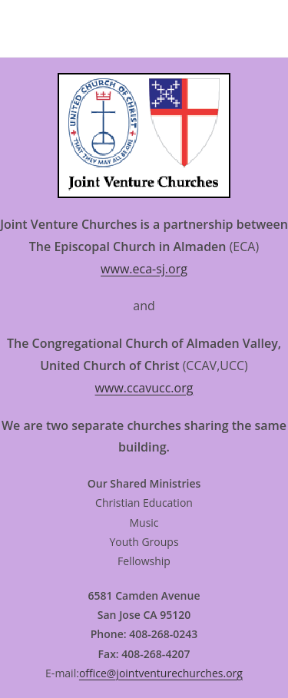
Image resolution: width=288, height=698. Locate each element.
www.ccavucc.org (144, 387)
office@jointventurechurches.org (161, 673)
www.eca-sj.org (144, 268)
